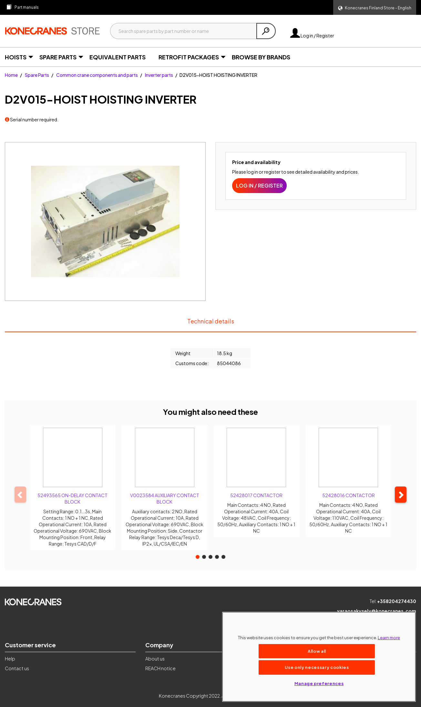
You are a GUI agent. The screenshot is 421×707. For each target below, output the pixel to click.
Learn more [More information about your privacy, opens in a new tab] (389, 637)
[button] (374, 7)
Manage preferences (319, 683)
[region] (319, 657)
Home (11, 75)
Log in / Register (312, 35)
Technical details (210, 324)
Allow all (317, 651)
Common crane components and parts (97, 75)
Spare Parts (37, 75)
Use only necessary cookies (317, 667)
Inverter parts (159, 75)
